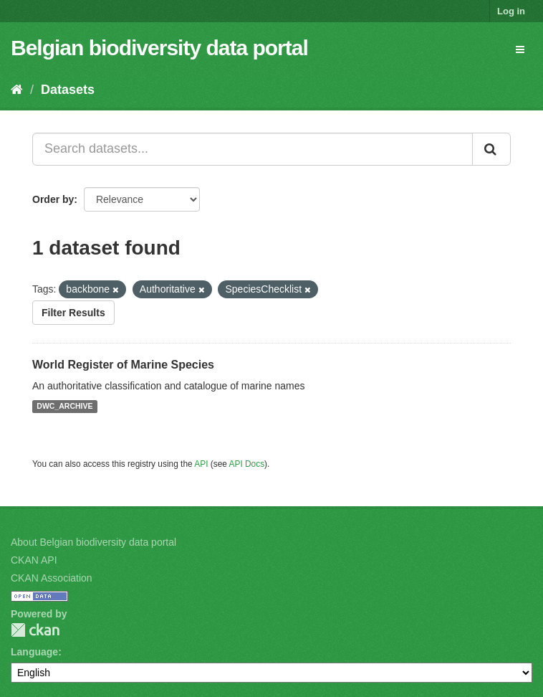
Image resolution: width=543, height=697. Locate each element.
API (201, 464)
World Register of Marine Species (123, 365)
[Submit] (491, 149)
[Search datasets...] (252, 149)
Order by (53, 199)
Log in (511, 11)
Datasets (68, 89)
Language (34, 652)
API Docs (247, 464)
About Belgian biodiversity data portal (93, 542)
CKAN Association (51, 578)
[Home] (17, 89)
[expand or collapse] (520, 49)
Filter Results (73, 312)
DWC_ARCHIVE (64, 406)
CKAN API (34, 560)
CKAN (35, 629)
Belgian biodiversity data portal (159, 48)
